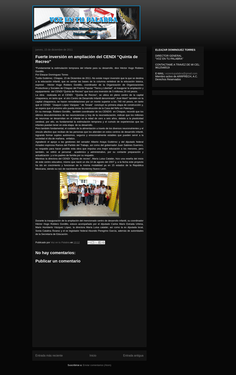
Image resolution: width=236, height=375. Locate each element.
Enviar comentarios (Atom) (97, 365)
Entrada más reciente (49, 355)
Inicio (93, 355)
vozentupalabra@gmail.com (181, 73)
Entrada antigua (133, 355)
